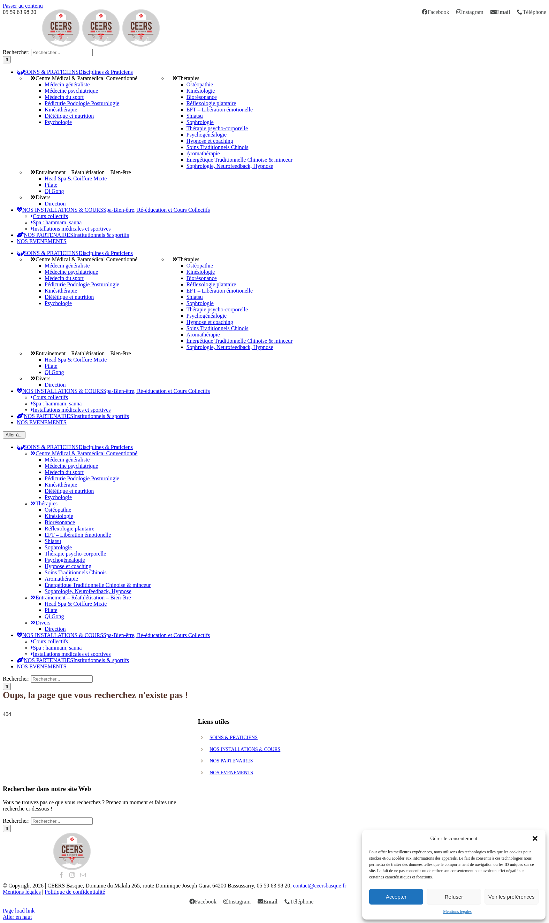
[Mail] (83, 875)
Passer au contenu (23, 6)
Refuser (454, 897)
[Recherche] (7, 59)
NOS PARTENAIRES (231, 760)
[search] (62, 52)
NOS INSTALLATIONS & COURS (244, 749)
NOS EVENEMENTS (231, 772)
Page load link (19, 911)
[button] (535, 838)
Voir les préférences (511, 897)
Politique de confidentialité (75, 892)
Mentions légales (457, 911)
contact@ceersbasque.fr (319, 886)
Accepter (396, 897)
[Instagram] (72, 875)
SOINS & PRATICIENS (233, 737)
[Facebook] (61, 875)
